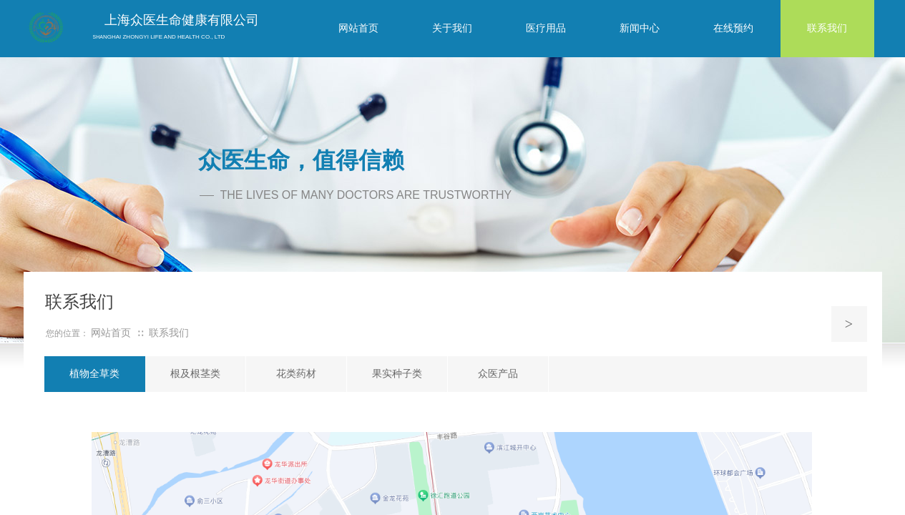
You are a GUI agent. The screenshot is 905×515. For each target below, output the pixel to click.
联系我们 (169, 333)
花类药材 (296, 373)
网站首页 (111, 333)
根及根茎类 (195, 373)
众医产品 (498, 373)
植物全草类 (94, 373)
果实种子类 (397, 373)
